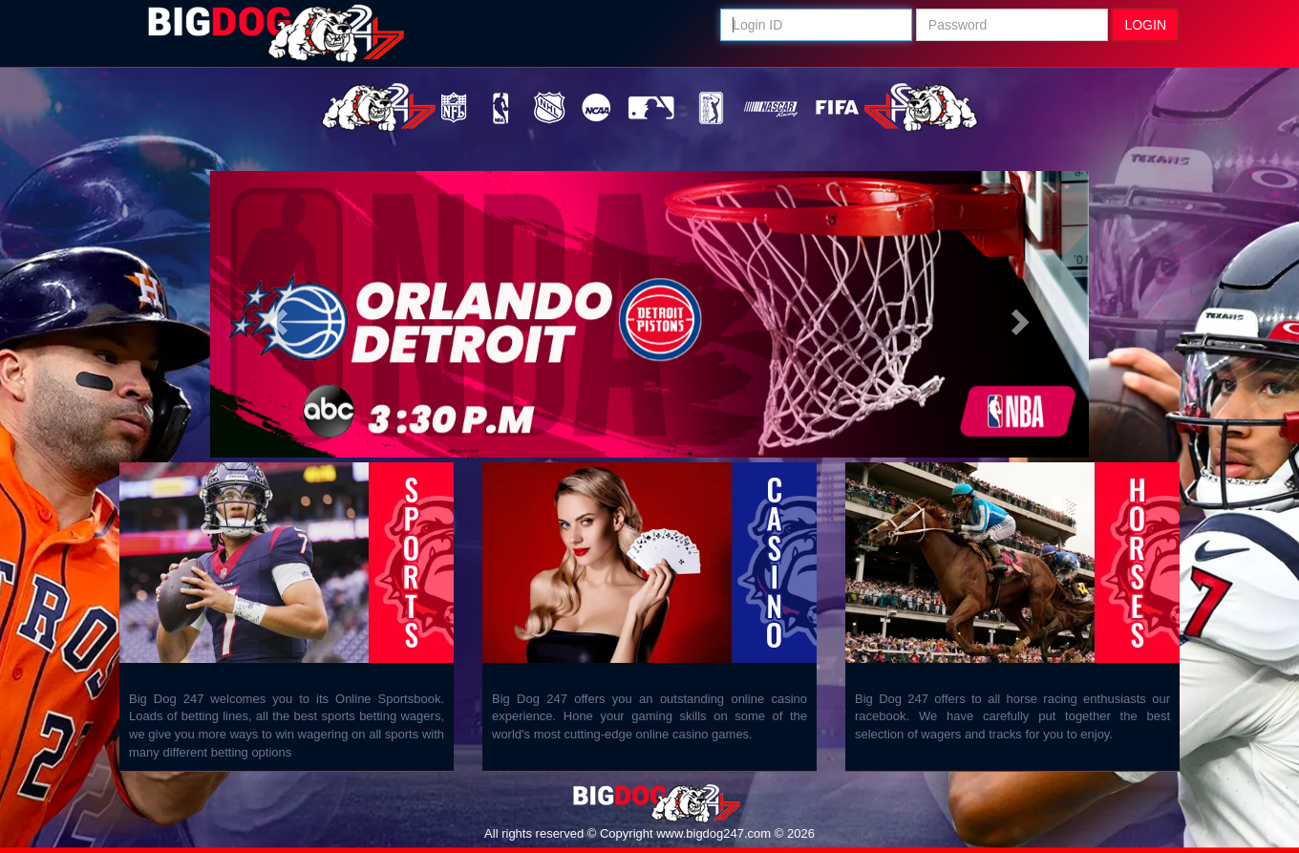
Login (1145, 24)
